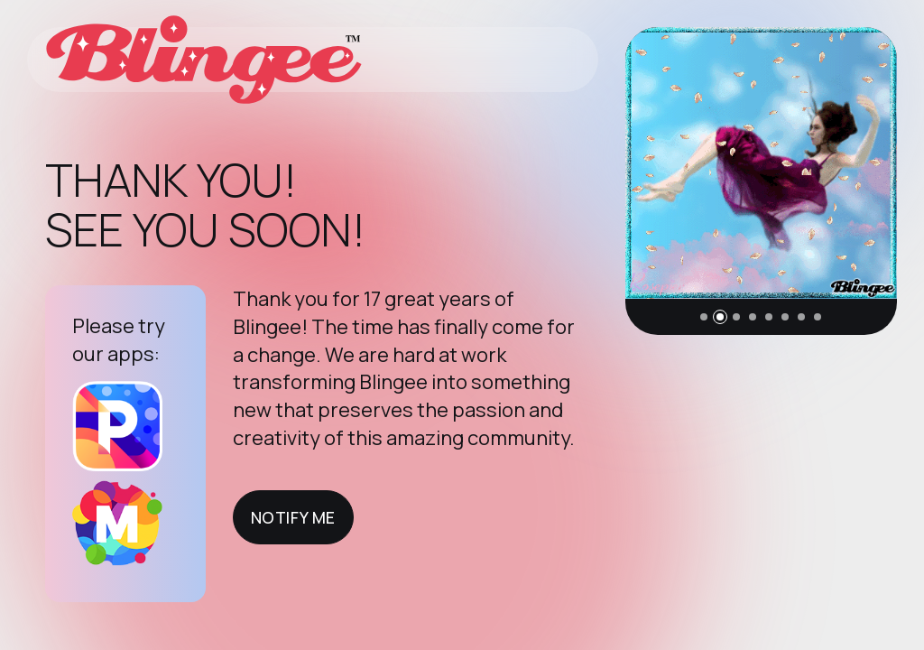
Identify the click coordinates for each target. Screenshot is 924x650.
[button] (703, 316)
